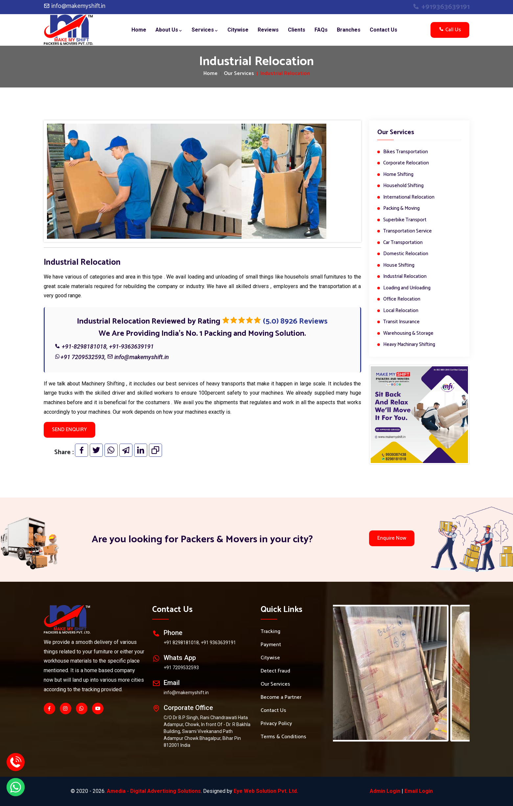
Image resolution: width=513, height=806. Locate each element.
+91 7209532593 (82, 357)
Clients (296, 30)
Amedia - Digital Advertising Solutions (154, 791)
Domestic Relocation (405, 254)
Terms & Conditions (283, 737)
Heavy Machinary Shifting (409, 345)
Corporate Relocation (406, 163)
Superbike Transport (405, 220)
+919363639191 (441, 7)
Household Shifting (403, 186)
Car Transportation (403, 243)
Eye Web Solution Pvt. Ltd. (266, 791)
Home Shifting (398, 175)
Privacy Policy (276, 724)
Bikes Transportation (405, 152)
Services (205, 30)
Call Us (450, 29)
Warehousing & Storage (408, 333)
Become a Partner (281, 697)
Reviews (268, 30)
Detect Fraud (275, 671)
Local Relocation (400, 311)
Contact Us (383, 30)
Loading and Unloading (407, 288)
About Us (168, 30)
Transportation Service (407, 231)
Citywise (237, 30)
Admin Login (385, 791)
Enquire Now (391, 538)
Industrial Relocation (405, 277)
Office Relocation (401, 299)
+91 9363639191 (218, 642)
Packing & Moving (401, 208)
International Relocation (408, 197)
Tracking (270, 632)
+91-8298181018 (84, 346)
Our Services (239, 74)
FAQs (321, 30)
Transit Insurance (401, 322)
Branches (349, 30)
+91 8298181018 (181, 642)
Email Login (419, 791)
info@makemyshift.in (74, 6)
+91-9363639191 (131, 346)
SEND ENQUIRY (69, 429)
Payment (271, 645)
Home (138, 30)
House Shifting (398, 265)
